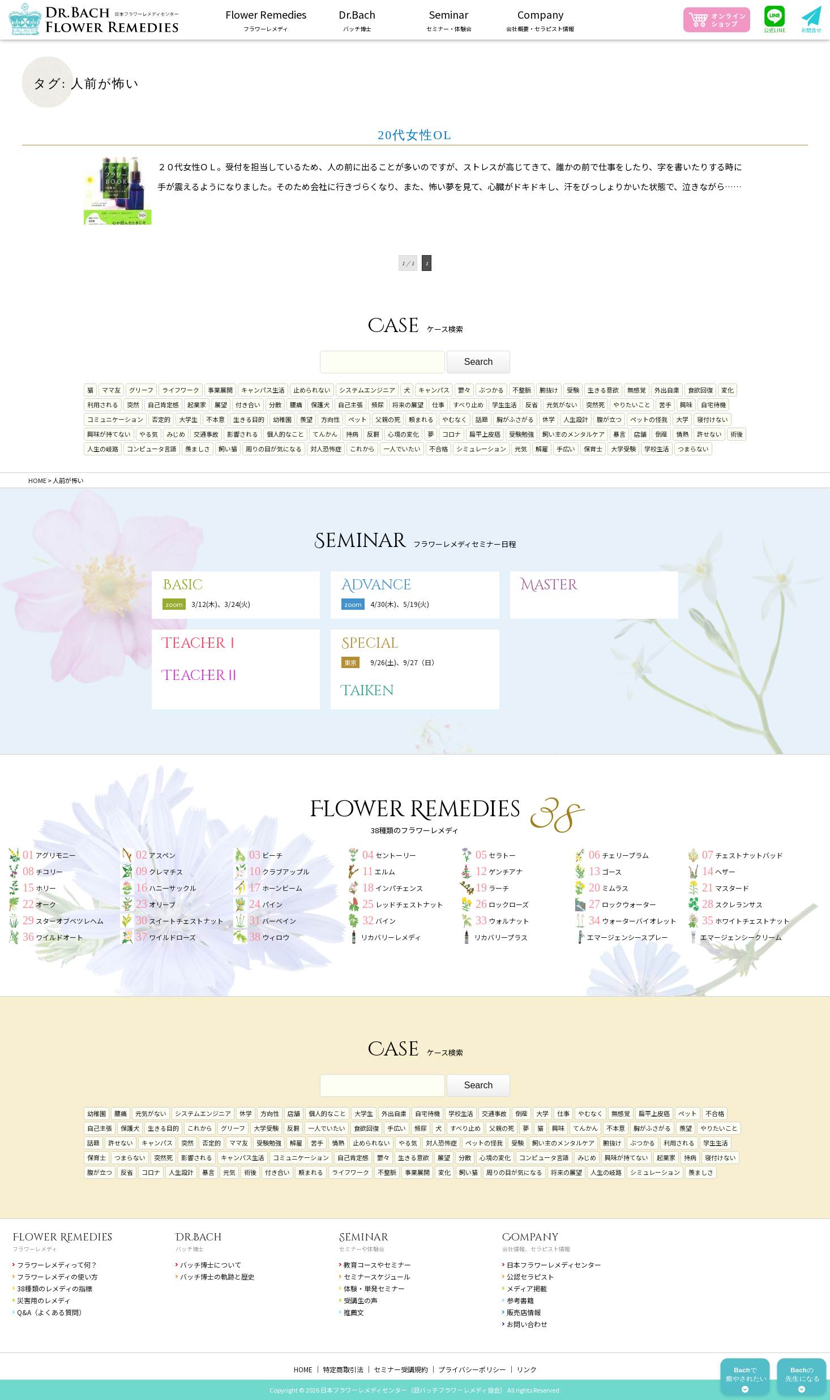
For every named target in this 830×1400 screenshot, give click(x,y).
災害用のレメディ (44, 1300)
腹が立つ (609, 419)
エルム (385, 871)
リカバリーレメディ (391, 937)
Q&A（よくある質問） (51, 1312)
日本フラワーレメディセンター (554, 1264)
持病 (352, 433)
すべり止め (468, 404)
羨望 (306, 419)
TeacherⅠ (200, 643)
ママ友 (111, 389)
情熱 (682, 433)
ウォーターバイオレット (639, 920)
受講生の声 (361, 1300)
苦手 (665, 404)
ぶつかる (491, 389)
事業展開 (220, 389)
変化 (727, 389)
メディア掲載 (527, 1288)
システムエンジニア (367, 389)
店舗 (640, 433)
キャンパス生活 (263, 389)
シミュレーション (481, 448)
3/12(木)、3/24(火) (220, 604)
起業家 (196, 404)
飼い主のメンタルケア (573, 433)
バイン (385, 920)
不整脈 (521, 389)
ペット (357, 419)
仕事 (438, 404)
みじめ (175, 433)
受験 (573, 389)
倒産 (661, 433)
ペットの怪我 (649, 419)
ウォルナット (509, 920)
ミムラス (615, 888)
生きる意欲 (603, 389)
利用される (102, 404)
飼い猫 (228, 448)
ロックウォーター (629, 904)
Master (549, 585)
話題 (482, 419)
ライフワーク (180, 389)
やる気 (148, 433)
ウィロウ (275, 937)
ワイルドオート (59, 937)
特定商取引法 (343, 1369)
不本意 (215, 419)
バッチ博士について (210, 1264)
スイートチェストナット (186, 920)
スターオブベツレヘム (70, 920)
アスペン (162, 855)
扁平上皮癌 (484, 433)
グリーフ (141, 389)
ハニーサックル (172, 888)
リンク (526, 1369)
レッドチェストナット (409, 904)
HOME (303, 1369)
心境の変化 (403, 433)
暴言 (619, 433)
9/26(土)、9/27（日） (404, 662)
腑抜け (549, 389)
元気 (521, 448)
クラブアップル (286, 871)
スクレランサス (739, 904)
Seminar (363, 1237)
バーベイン (279, 920)
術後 (736, 433)
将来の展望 (407, 404)
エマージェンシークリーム (741, 937)
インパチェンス (399, 888)
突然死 (595, 404)
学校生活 (656, 448)
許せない (709, 433)
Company (530, 1237)
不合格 (438, 448)
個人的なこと (285, 433)
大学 (682, 419)
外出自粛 (666, 389)
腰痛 (296, 404)
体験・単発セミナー (374, 1288)
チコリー (49, 871)
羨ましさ (197, 448)
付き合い (248, 404)
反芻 (373, 433)
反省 (531, 404)
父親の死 (387, 419)
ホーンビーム (282, 888)
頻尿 (377, 404)
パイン (272, 904)
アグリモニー (56, 855)
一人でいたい (402, 448)
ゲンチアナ (506, 871)
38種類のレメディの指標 (54, 1288)
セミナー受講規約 (401, 1369)
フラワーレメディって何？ (57, 1264)
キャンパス (434, 389)
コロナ (451, 433)
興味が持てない (109, 433)
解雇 (542, 448)
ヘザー (725, 871)
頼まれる (421, 419)
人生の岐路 (102, 448)
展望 (221, 404)
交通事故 (206, 433)
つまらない (693, 448)
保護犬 (320, 404)
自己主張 (350, 404)
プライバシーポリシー (472, 1369)
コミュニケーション (115, 419)
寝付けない (712, 419)
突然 (133, 404)
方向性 (330, 419)
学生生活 (504, 404)
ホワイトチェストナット (752, 920)
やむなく (454, 419)
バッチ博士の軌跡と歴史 (217, 1276)
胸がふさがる (515, 419)
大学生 (188, 419)
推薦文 (354, 1312)
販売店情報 (524, 1312)
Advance (376, 585)
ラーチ (499, 888)
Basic (182, 585)
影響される (242, 433)
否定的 (161, 419)
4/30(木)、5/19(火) (399, 604)
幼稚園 (282, 419)
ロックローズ (509, 904)
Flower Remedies (62, 1237)
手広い (566, 448)
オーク (46, 904)
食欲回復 (700, 389)
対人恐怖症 (325, 448)
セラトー (502, 855)
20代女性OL (415, 135)
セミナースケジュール (377, 1276)
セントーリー (395, 855)
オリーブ (162, 904)
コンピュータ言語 (152, 448)
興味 (686, 404)
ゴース (612, 871)
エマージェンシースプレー (627, 937)
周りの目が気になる (274, 448)
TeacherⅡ (200, 675)
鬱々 (464, 389)
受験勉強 (521, 433)
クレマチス (166, 871)
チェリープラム (625, 855)
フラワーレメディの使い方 (57, 1276)
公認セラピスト (530, 1276)
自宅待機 (713, 404)
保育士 (593, 448)
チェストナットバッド (749, 855)
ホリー (46, 888)
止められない (312, 389)
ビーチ (272, 855)
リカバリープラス (501, 937)
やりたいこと (632, 404)
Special (370, 643)
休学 (548, 419)
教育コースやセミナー (377, 1264)
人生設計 (575, 419)
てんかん (325, 433)
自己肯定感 (163, 404)
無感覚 (636, 389)
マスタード (732, 888)
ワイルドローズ (172, 937)
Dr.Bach (199, 1237)
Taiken (367, 691)
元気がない (561, 404)
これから (362, 448)
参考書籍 (520, 1300)
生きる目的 (248, 419)
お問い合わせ (527, 1324)
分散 (275, 404)
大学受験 (623, 448)
